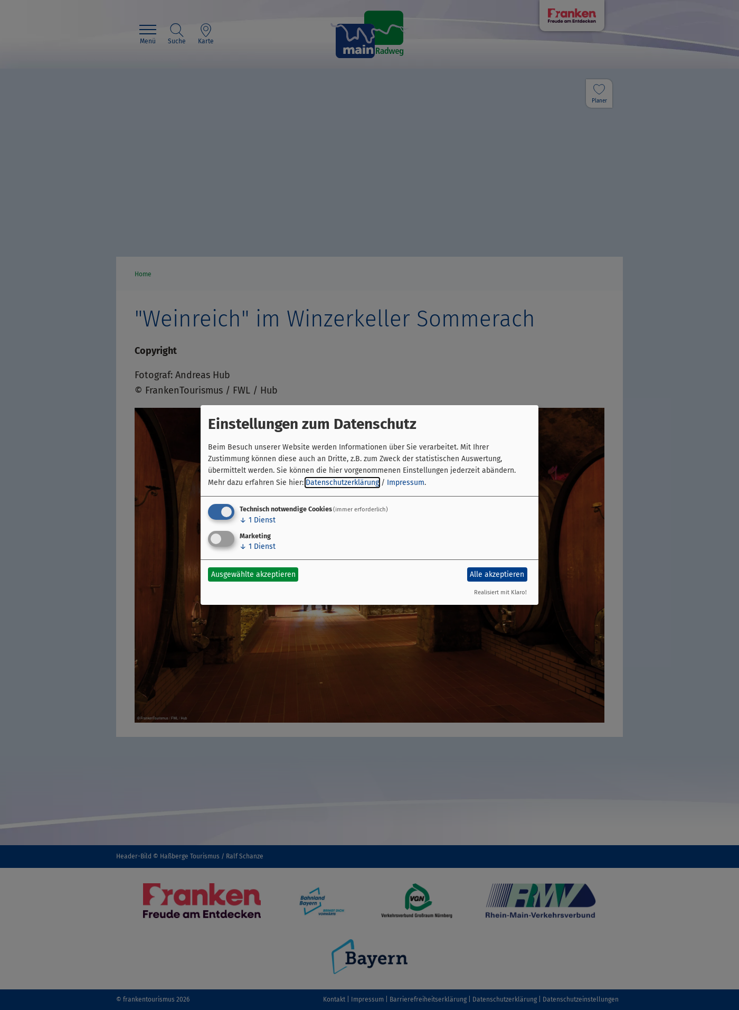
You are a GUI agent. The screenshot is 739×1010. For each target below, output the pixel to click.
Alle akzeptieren (497, 574)
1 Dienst (258, 520)
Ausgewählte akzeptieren (253, 574)
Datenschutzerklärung (342, 482)
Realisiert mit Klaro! (500, 592)
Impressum (405, 482)
